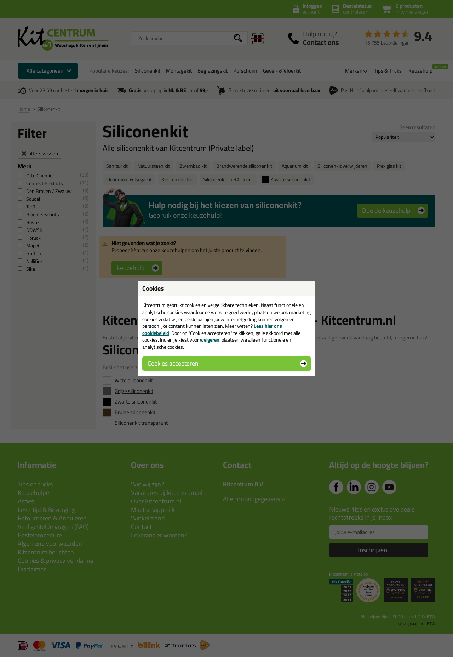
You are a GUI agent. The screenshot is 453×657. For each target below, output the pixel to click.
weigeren (209, 339)
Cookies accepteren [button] (173, 363)
